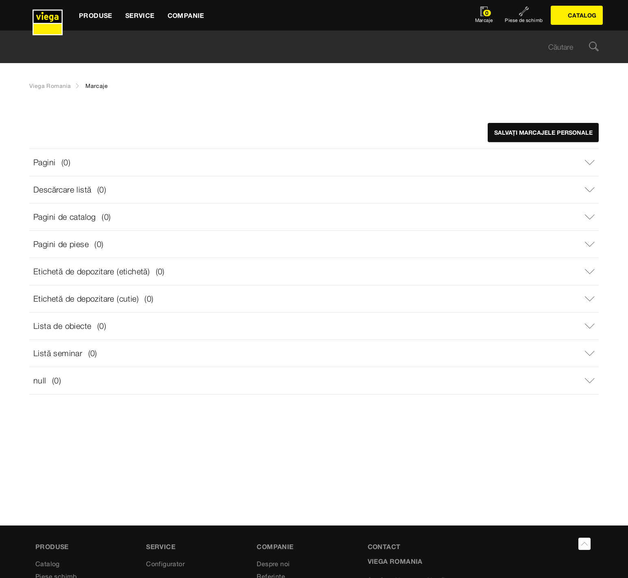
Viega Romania (50, 86)
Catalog (47, 564)
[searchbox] (307, 47)
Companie (275, 547)
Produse (52, 547)
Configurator (165, 564)
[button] (314, 162)
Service (160, 547)
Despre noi (273, 564)
